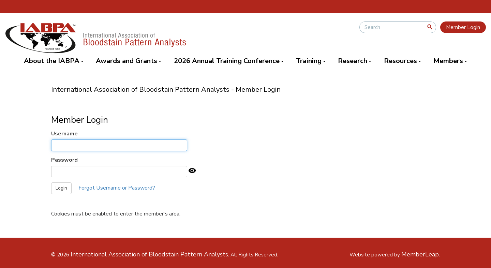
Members (450, 60)
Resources (402, 60)
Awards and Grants (128, 60)
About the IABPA (54, 60)
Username (64, 133)
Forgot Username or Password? (116, 188)
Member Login (463, 27)
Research (354, 60)
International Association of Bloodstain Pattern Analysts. (150, 254)
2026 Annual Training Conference (229, 60)
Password (64, 160)
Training (311, 60)
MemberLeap (420, 254)
